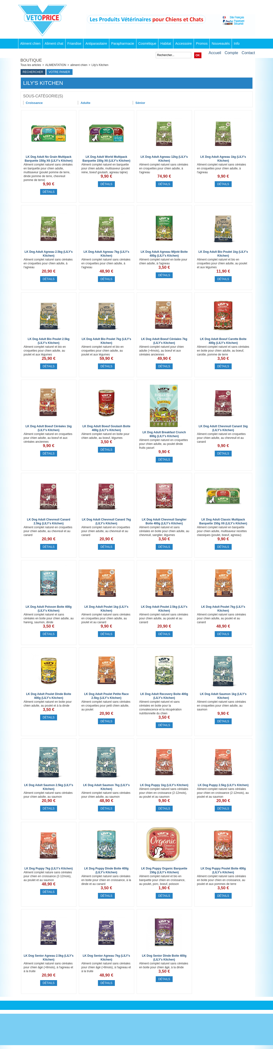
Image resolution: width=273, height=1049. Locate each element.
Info (236, 43)
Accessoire (183, 43)
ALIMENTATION (55, 65)
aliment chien (79, 65)
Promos (201, 43)
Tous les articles (31, 65)
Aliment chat (54, 43)
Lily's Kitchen (100, 65)
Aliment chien (30, 43)
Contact (248, 53)
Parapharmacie (122, 43)
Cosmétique (147, 43)
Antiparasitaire (96, 43)
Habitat (165, 43)
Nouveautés (221, 43)
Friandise (74, 43)
